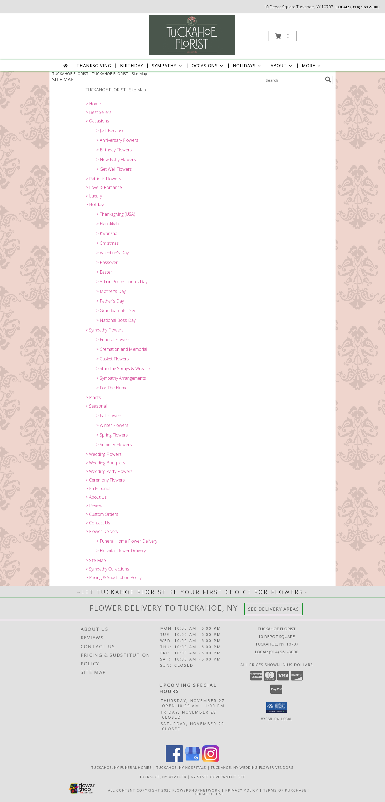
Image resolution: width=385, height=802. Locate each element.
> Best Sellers (98, 112)
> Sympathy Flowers (105, 330)
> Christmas (107, 243)
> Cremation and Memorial (121, 349)
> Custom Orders (102, 514)
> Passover (107, 262)
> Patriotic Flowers (103, 179)
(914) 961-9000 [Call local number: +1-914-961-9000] (365, 6)
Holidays (247, 66)
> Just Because (110, 130)
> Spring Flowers (112, 435)
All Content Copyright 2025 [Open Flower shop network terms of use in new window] (139, 790)
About (282, 66)
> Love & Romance (104, 187)
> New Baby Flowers (116, 159)
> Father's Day (110, 301)
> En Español (98, 488)
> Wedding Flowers (104, 454)
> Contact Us (98, 523)
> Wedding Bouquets (105, 463)
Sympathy (167, 66)
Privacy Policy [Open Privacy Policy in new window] (241, 790)
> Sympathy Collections (107, 569)
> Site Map (96, 560)
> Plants (93, 397)
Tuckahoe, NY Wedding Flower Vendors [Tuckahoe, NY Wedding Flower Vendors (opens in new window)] (252, 767)
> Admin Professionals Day (121, 282)
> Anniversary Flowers (117, 140)
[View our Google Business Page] (192, 760)
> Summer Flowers (114, 444)
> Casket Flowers (112, 359)
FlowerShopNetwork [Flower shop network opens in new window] (196, 790)
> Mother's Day (111, 291)
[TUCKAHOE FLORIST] (192, 34)
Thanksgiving (93, 66)
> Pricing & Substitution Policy (113, 577)
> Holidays (95, 204)
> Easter (104, 272)
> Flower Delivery (102, 531)
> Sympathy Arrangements (121, 378)
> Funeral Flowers (113, 339)
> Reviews (95, 506)
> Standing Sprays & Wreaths (123, 368)
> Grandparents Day (115, 311)
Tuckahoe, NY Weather (163, 776)
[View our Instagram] (210, 760)
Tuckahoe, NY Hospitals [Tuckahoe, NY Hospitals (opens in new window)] (181, 767)
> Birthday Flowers (114, 150)
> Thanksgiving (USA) (115, 214)
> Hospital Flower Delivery (121, 551)
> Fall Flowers (109, 416)
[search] (328, 79)
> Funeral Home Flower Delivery (126, 541)
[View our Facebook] (174, 760)
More (311, 66)
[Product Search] (293, 80)
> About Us (96, 497)
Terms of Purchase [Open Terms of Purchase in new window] (285, 790)
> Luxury (94, 196)
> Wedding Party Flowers (109, 471)
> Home (93, 104)
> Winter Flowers (112, 425)
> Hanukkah (107, 224)
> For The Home (112, 388)
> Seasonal (96, 406)
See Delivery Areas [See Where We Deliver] (273, 609)
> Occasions (97, 121)
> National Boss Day (116, 320)
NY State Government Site (218, 776)
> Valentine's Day (112, 253)
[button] (282, 36)
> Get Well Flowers (114, 169)
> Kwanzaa (106, 233)
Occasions (208, 66)
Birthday (131, 66)
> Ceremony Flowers (105, 480)
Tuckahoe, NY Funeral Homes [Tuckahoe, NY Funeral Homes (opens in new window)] (121, 767)
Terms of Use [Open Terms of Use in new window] (209, 793)
